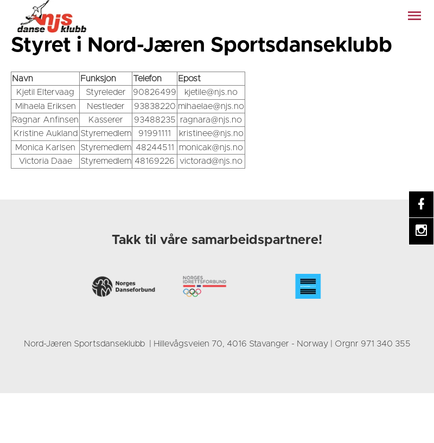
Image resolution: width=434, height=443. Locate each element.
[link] (51, 16)
